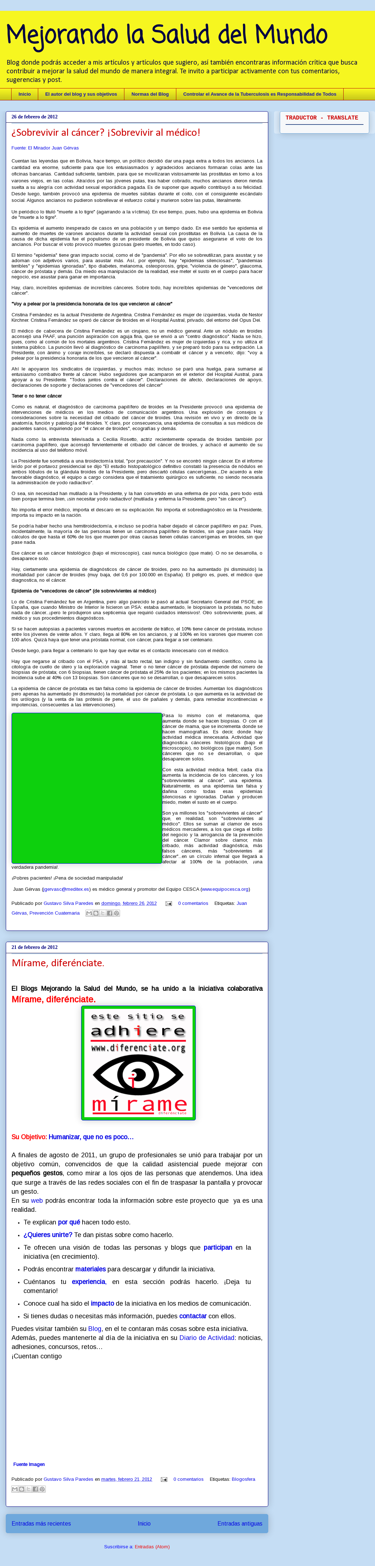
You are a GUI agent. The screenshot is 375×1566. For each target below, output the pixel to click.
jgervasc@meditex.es (66, 889)
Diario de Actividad (207, 1337)
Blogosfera (243, 1479)
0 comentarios (193, 903)
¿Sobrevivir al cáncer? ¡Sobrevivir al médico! (106, 133)
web (37, 1200)
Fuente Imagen (29, 1464)
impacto (102, 1303)
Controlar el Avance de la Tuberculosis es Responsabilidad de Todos (259, 94)
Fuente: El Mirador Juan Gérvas (45, 148)
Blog (94, 1328)
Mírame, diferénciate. (58, 963)
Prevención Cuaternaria (55, 913)
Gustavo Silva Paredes (69, 903)
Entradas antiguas (239, 1524)
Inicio (25, 94)
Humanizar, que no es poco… (91, 1137)
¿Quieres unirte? (48, 1235)
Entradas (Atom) (152, 1546)
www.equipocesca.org (225, 889)
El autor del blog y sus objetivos (81, 94)
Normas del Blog (150, 94)
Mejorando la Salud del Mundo (166, 37)
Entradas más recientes (41, 1524)
